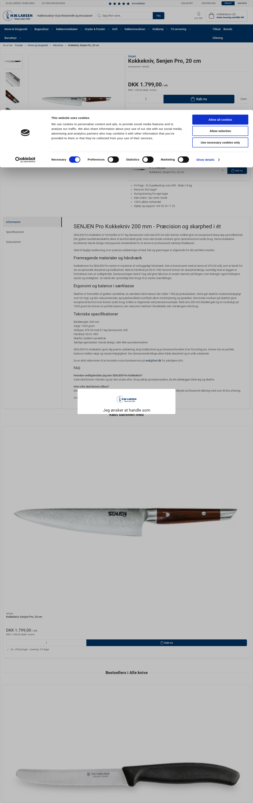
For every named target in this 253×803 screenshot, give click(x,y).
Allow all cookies (220, 9)
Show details (205, 49)
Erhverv (135, 412)
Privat (117, 412)
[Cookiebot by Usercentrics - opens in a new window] (25, 50)
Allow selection (220, 21)
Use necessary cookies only (220, 32)
